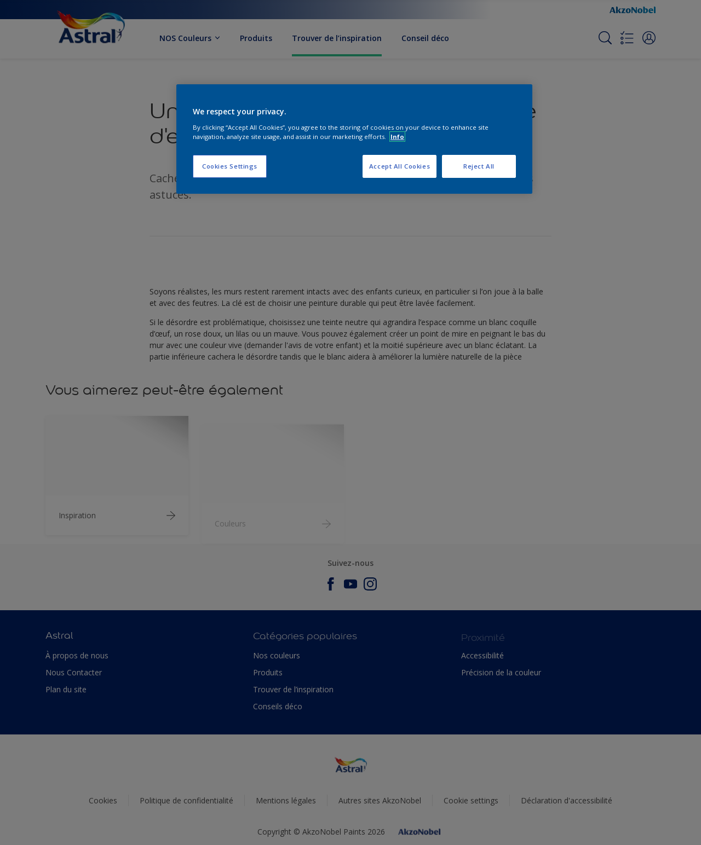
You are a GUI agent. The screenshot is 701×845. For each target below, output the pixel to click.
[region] (354, 139)
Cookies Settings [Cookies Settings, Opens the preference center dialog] (229, 166)
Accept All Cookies (399, 166)
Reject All (479, 166)
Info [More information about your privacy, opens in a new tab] (397, 136)
